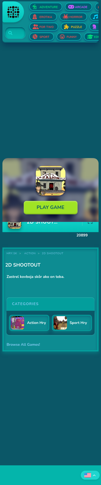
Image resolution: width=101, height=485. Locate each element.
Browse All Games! (23, 344)
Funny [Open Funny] (72, 37)
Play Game (50, 207)
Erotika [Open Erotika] (45, 17)
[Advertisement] (50, 100)
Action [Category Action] (30, 253)
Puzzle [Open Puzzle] (76, 27)
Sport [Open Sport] (44, 37)
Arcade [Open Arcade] (81, 7)
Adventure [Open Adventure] (48, 7)
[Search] (12, 33)
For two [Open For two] (46, 27)
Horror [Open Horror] (75, 17)
